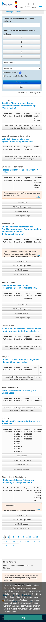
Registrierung (28, 5)
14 (4, 541)
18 (18, 541)
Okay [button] (23, 618)
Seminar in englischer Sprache (15, 76)
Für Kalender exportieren (22, 207)
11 (30, 537)
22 (32, 541)
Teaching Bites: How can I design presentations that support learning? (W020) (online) (19, 105)
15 (7, 541)
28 (14, 545)
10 (27, 537)
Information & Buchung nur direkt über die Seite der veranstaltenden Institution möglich (22, 127)
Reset (22, 87)
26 (7, 545)
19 (21, 541)
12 (34, 537)
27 (11, 545)
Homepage (9, 12)
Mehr (38, 197)
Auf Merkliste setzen (22, 211)
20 (25, 541)
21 (28, 541)
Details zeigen (22, 202)
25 (4, 545)
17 (14, 541)
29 (18, 545)
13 (37, 537)
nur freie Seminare (19, 72)
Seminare (17, 12)
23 (35, 541)
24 (39, 541)
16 (11, 541)
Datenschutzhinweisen (21, 603)
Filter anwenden (22, 82)
